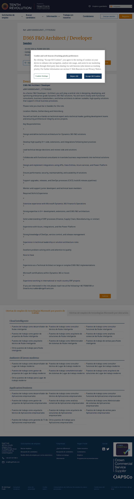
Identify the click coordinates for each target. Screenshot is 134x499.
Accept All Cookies (92, 76)
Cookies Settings (41, 76)
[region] (68, 66)
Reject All (74, 76)
